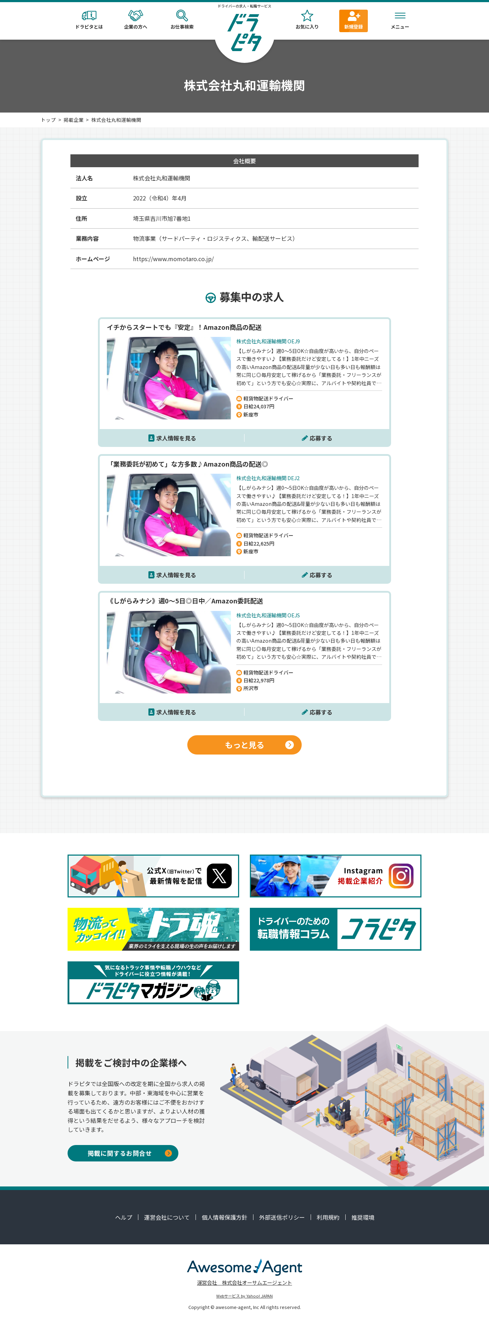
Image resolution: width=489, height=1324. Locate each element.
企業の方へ (135, 20)
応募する (321, 438)
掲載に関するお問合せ (130, 1153)
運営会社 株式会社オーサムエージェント (244, 1282)
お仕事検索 (182, 20)
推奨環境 (362, 1217)
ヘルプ (123, 1217)
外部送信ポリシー (282, 1217)
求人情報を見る (176, 438)
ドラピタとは (89, 20)
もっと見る (259, 744)
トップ (48, 119)
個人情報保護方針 (224, 1217)
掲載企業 (74, 119)
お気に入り (307, 20)
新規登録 (353, 20)
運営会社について (167, 1217)
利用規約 (328, 1217)
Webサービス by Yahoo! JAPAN (244, 1296)
